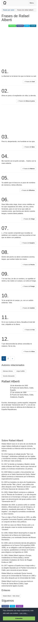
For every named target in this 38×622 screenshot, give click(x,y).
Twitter (27, 25)
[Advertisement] (19, 47)
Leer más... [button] (23, 613)
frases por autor (8, 10)
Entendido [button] (18, 618)
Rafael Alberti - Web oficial (11, 596)
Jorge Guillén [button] (20, 371)
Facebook (20, 25)
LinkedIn (33, 25)
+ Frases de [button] (29, 81)
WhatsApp (12, 25)
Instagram (19, 606)
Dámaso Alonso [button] (8, 371)
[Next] (12, 358)
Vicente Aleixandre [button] (9, 376)
